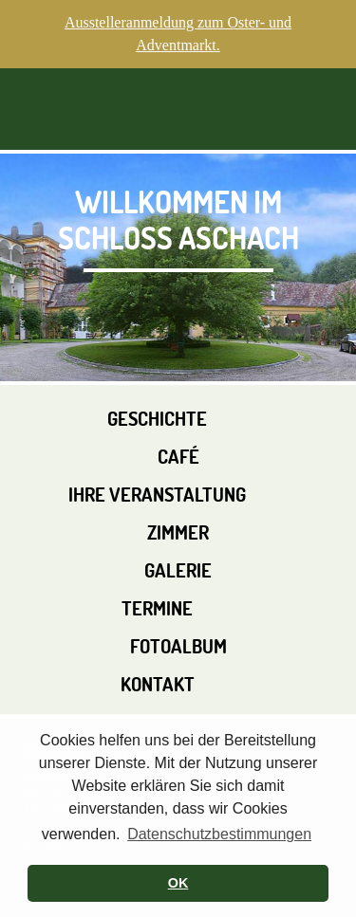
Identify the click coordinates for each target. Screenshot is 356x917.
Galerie (178, 570)
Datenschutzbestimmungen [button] (219, 834)
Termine (157, 608)
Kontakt (158, 684)
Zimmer (178, 532)
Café (178, 456)
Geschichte (157, 419)
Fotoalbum (178, 646)
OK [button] (178, 882)
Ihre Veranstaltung (157, 494)
